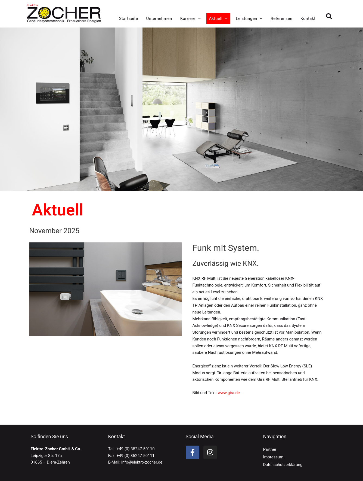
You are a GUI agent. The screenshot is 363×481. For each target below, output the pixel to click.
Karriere (190, 18)
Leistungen (249, 18)
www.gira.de (229, 392)
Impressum (273, 457)
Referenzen (281, 18)
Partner (270, 449)
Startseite (128, 18)
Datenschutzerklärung (283, 464)
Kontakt (307, 18)
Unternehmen (159, 18)
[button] (329, 16)
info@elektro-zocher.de (142, 462)
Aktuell (218, 18)
